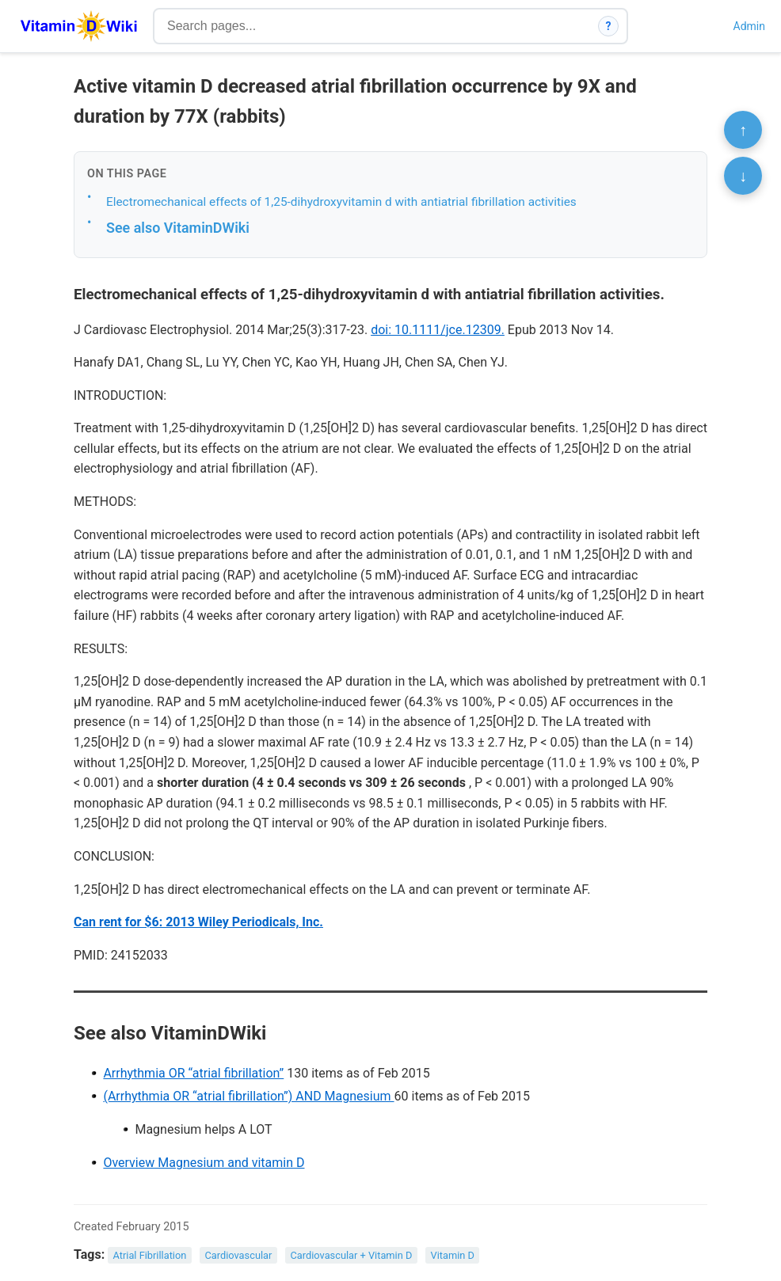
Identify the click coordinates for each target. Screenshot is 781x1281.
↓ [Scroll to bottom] (743, 175)
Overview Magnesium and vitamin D (203, 1162)
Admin (749, 26)
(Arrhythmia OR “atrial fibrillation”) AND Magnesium (248, 1096)
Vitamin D (452, 1255)
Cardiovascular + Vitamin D (351, 1255)
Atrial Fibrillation (150, 1255)
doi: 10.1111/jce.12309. (438, 329)
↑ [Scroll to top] (743, 130)
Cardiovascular (238, 1255)
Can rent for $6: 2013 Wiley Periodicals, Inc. (198, 921)
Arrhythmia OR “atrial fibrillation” (193, 1073)
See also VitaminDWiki (178, 227)
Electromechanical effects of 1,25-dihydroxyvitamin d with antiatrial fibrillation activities (341, 202)
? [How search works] (608, 26)
